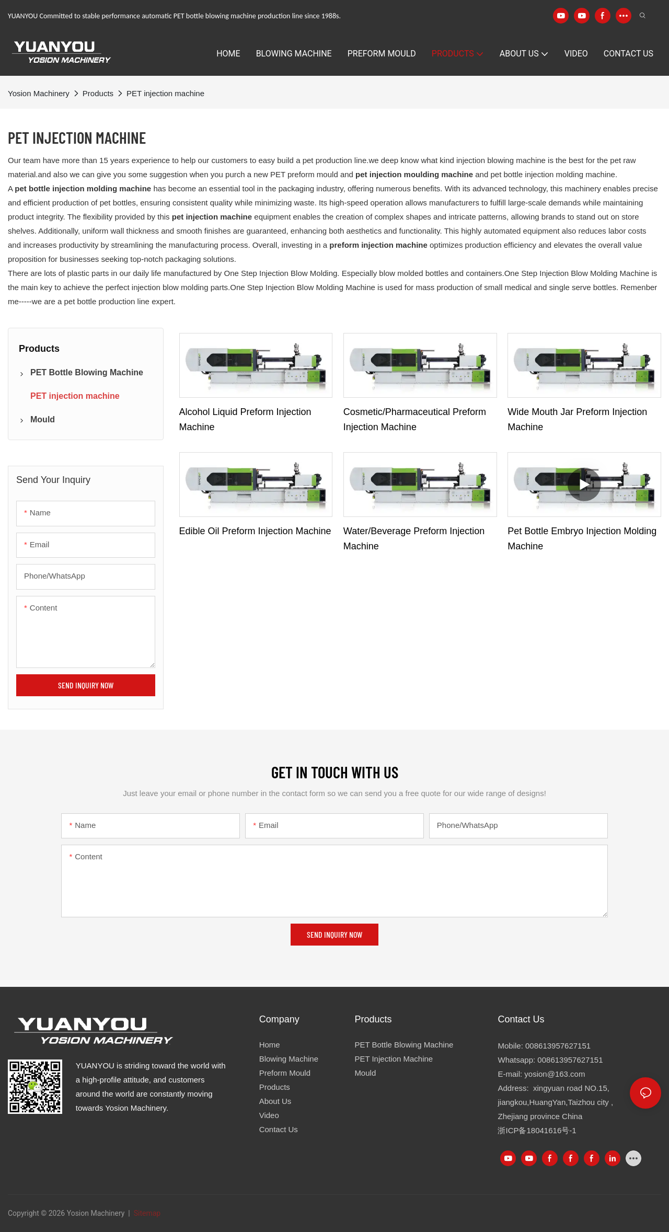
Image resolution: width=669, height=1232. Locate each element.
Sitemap (146, 1213)
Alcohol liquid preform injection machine (245, 419)
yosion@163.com (554, 1073)
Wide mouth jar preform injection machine (577, 419)
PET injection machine (165, 93)
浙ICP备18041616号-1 (537, 1130)
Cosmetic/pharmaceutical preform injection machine (414, 419)
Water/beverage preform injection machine (414, 538)
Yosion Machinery (39, 93)
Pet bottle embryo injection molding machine (581, 538)
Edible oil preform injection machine (255, 531)
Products (98, 93)
